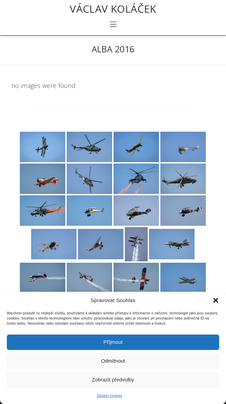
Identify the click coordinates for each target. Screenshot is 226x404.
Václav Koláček (113, 9)
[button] (215, 300)
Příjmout (113, 342)
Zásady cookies (109, 396)
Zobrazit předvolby (113, 379)
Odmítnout (113, 361)
